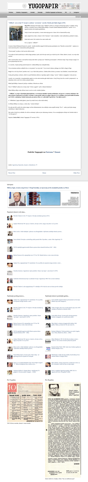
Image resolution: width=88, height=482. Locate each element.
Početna (11, 12)
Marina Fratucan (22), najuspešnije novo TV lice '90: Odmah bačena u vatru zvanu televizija (35, 255)
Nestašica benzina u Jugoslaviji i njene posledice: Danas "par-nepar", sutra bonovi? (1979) (35, 271)
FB (66, 12)
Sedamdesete (32, 165)
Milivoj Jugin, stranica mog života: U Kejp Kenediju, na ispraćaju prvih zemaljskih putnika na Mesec (38, 188)
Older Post (76, 173)
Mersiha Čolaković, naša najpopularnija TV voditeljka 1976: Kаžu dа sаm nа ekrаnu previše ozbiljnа (38, 286)
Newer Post (11, 173)
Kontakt (33, 12)
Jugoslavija (15, 165)
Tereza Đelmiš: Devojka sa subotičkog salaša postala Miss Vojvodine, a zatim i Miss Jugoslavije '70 (37, 239)
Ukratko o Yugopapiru (21, 12)
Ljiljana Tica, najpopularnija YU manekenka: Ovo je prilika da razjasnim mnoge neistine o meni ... (37, 263)
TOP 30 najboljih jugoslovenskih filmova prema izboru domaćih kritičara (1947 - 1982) (34, 247)
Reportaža (20, 165)
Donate (57, 152)
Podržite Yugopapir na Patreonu (54, 12)
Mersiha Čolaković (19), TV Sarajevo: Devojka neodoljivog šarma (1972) (31, 215)
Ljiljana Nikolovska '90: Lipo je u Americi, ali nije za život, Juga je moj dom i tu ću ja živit (35, 223)
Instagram (76, 12)
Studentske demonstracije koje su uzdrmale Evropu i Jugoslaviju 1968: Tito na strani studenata (36, 278)
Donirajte (40, 12)
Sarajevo (26, 165)
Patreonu (49, 152)
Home (44, 173)
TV (36, 165)
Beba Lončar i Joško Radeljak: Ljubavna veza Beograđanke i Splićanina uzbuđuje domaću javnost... (37, 231)
